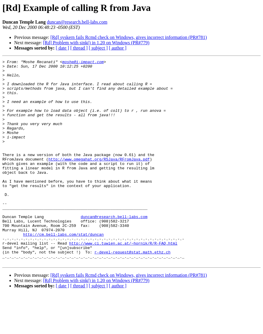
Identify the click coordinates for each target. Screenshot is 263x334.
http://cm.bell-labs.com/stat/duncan (63, 269)
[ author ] (118, 47)
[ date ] (62, 47)
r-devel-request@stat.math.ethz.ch (132, 291)
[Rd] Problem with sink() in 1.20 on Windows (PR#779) (96, 42)
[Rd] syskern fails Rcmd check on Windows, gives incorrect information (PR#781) (128, 37)
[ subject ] (98, 47)
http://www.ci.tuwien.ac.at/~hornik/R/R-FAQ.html (123, 280)
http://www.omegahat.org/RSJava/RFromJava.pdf (99, 179)
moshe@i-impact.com (83, 62)
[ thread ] (79, 47)
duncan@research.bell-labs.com (77, 21)
